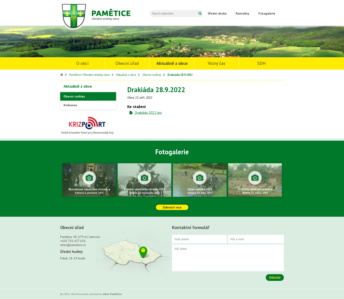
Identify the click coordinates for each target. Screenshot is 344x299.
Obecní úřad (127, 63)
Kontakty (242, 13)
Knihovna (70, 105)
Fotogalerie (266, 13)
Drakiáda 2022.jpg (148, 112)
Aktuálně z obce (172, 63)
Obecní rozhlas (151, 75)
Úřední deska (217, 13)
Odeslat (274, 277)
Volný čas (216, 63)
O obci (82, 63)
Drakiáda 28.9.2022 (180, 75)
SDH (261, 63)
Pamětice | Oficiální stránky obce (89, 75)
